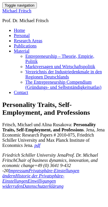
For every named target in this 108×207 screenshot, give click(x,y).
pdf (37, 145)
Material (21, 51)
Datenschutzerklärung (42, 186)
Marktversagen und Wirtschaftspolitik (60, 66)
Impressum (18, 170)
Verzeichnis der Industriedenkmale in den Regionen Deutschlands (63, 74)
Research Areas (28, 40)
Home (19, 30)
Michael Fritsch (16, 10)
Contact (21, 92)
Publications (25, 45)
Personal (22, 35)
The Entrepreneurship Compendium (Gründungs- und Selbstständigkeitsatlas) (63, 85)
